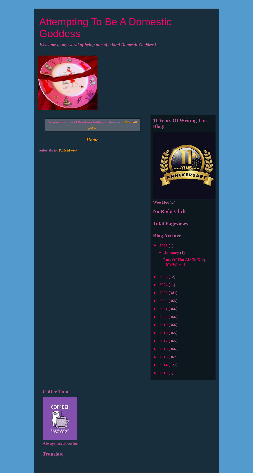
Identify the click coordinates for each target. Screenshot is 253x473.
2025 (164, 277)
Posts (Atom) (68, 150)
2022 (164, 301)
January (172, 252)
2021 (164, 309)
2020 (164, 317)
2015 (164, 357)
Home (92, 139)
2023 (164, 292)
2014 (164, 365)
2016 (164, 349)
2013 (164, 373)
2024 (164, 284)
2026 (164, 245)
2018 (164, 333)
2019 (164, 325)
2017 (164, 341)
